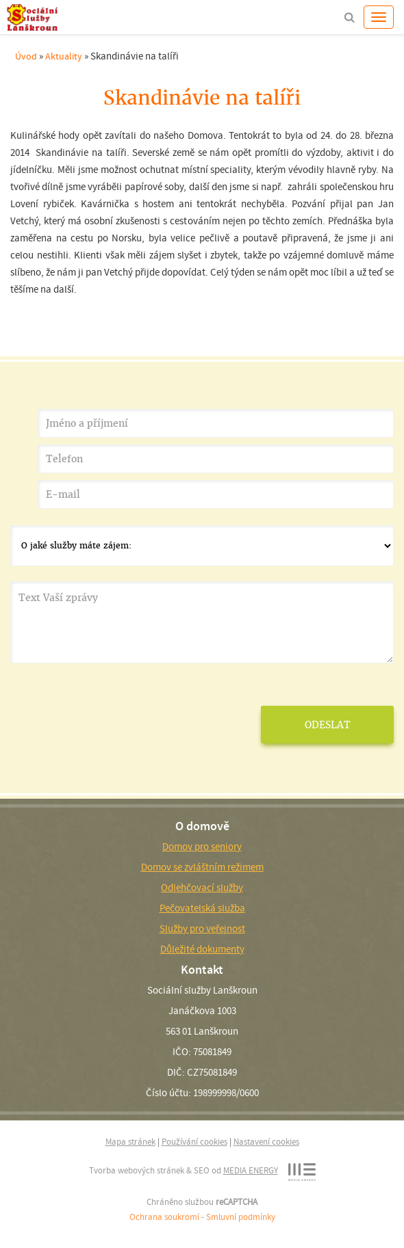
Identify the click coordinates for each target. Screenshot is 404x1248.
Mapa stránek (130, 1141)
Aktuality (63, 56)
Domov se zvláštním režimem (202, 867)
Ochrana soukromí (164, 1217)
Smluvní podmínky (240, 1217)
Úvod (26, 56)
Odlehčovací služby (202, 887)
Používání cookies (194, 1141)
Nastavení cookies (266, 1141)
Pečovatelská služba (202, 908)
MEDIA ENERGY (250, 1170)
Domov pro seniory (202, 846)
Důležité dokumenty (202, 949)
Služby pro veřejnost (202, 928)
